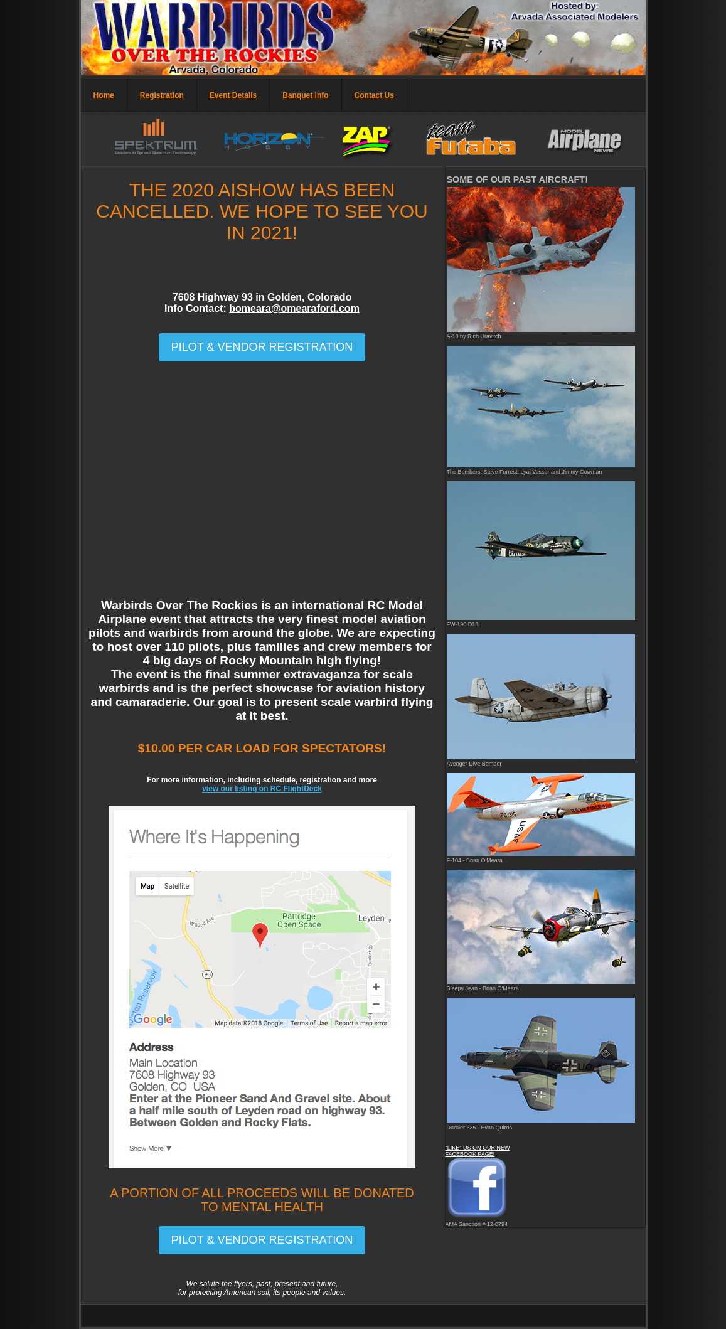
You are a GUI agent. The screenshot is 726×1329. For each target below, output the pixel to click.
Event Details (233, 95)
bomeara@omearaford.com (294, 308)
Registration (162, 95)
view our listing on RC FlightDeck (262, 788)
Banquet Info (305, 95)
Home (103, 95)
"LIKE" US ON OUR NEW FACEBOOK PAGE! (478, 1151)
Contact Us (374, 95)
